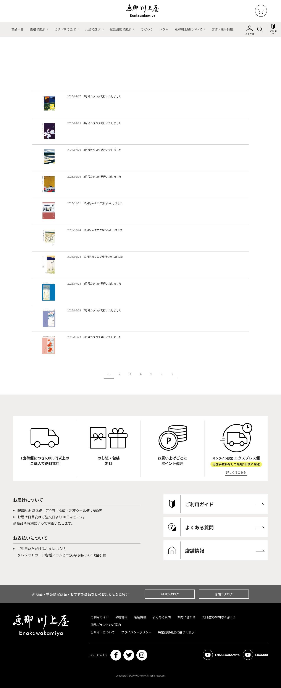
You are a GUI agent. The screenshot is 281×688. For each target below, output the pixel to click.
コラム (163, 29)
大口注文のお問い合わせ (218, 617)
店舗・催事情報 (222, 29)
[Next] (172, 374)
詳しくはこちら (236, 472)
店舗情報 (140, 617)
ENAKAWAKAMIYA (218, 655)
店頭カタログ (224, 594)
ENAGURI (254, 655)
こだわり (147, 29)
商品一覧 (17, 29)
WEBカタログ (169, 594)
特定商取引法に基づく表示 (176, 632)
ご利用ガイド (99, 617)
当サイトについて (102, 632)
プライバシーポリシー (136, 632)
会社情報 (121, 617)
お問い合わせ (186, 617)
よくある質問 (161, 617)
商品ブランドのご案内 (105, 624)
